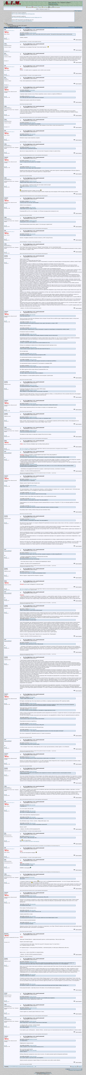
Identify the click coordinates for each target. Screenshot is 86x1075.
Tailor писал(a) (32, 122)
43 (56, 27)
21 (52, 27)
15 (44, 27)
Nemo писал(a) (32, 147)
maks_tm (19, 25)
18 (48, 27)
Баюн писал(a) (32, 618)
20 (51, 27)
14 (43, 27)
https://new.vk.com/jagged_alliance (25, 449)
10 (37, 27)
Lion (17, 25)
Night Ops (9, 25)
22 (53, 27)
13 (41, 27)
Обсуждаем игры (10, 24)
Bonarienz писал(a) (33, 1039)
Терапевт (25, 25)
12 (40, 27)
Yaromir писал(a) (32, 32)
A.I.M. (6, 23)
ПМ (22, 25)
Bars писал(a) (32, 90)
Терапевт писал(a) (32, 181)
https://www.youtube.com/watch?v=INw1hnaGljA (29, 841)
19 (49, 27)
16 (45, 27)
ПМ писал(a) (31, 836)
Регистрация (54, 3)
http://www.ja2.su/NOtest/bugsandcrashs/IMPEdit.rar (22, 20)
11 (39, 27)
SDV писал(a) (32, 498)
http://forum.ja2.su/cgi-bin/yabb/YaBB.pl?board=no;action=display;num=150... (27, 17)
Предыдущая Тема (72, 26)
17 (47, 27)
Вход (49, 3)
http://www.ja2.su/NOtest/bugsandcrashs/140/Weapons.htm (23, 13)
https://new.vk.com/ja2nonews (24, 448)
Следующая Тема (79, 26)
